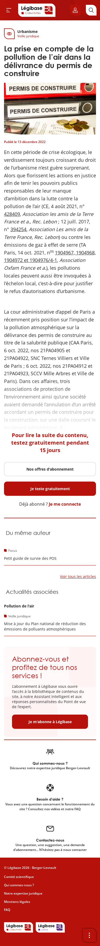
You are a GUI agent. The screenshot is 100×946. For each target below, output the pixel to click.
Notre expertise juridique (23, 893)
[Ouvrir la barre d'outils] (89, 935)
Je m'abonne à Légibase (50, 721)
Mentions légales (17, 901)
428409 (12, 214)
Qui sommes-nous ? (19, 885)
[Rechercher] (91, 10)
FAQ (7, 909)
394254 (18, 229)
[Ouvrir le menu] (8, 10)
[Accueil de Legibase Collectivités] (36, 10)
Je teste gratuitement (50, 488)
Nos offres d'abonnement (50, 469)
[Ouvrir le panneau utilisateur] (75, 10)
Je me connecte (65, 504)
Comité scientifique (19, 876)
